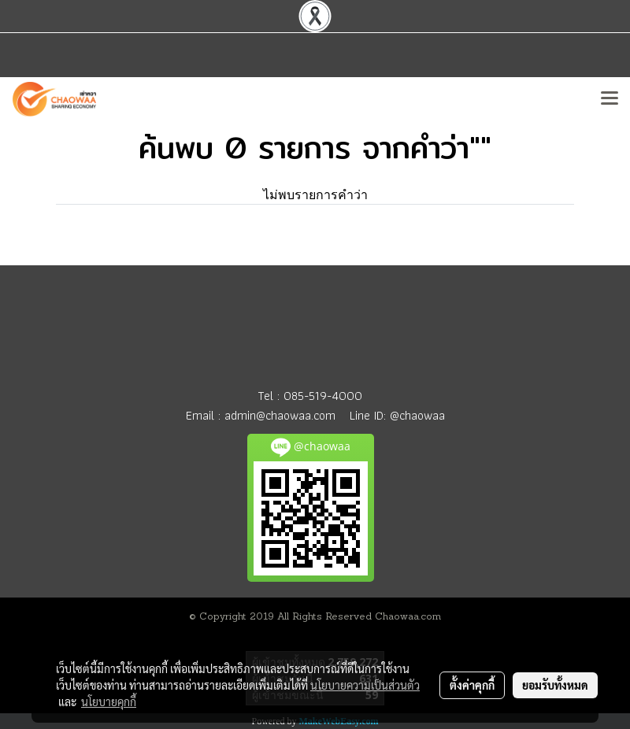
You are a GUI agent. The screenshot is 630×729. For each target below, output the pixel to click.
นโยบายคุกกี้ (108, 701)
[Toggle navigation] (609, 99)
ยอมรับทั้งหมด (555, 685)
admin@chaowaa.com (279, 415)
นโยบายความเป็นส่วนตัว (365, 685)
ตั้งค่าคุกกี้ (472, 685)
